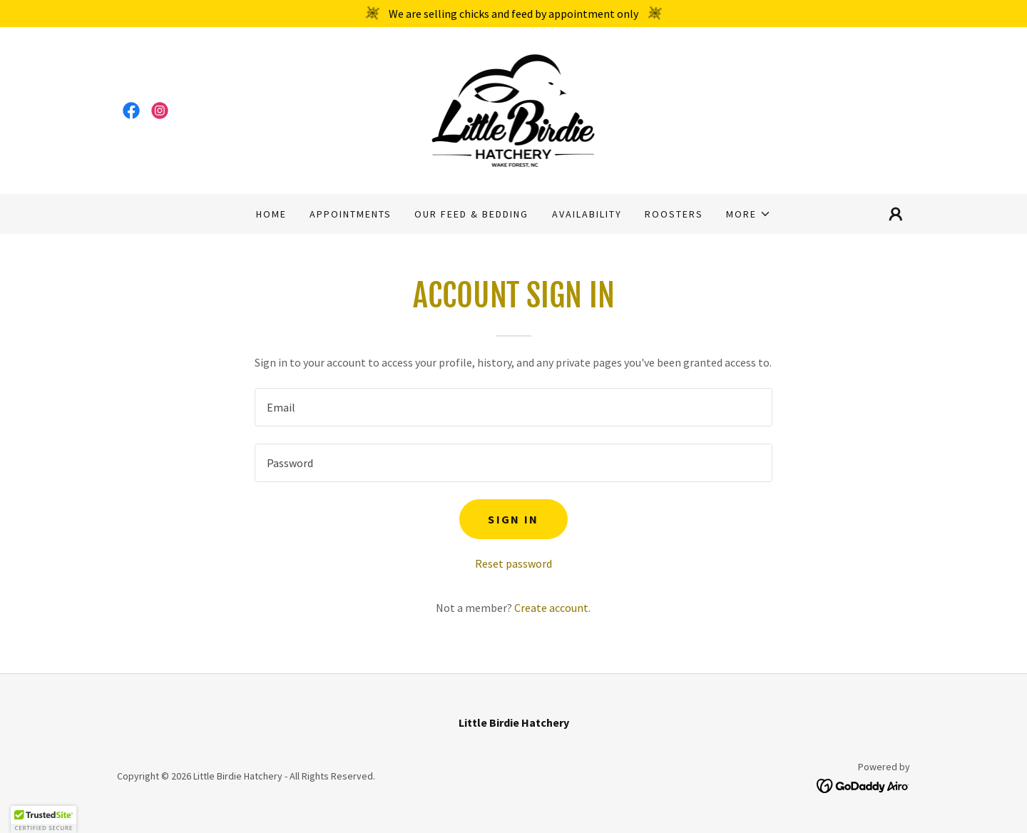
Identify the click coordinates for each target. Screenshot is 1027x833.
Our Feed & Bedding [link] (471, 214)
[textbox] (513, 407)
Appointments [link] (351, 214)
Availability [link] (587, 214)
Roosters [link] (674, 214)
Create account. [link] (552, 608)
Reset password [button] (513, 563)
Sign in (513, 519)
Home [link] (271, 214)
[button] (748, 214)
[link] (131, 110)
